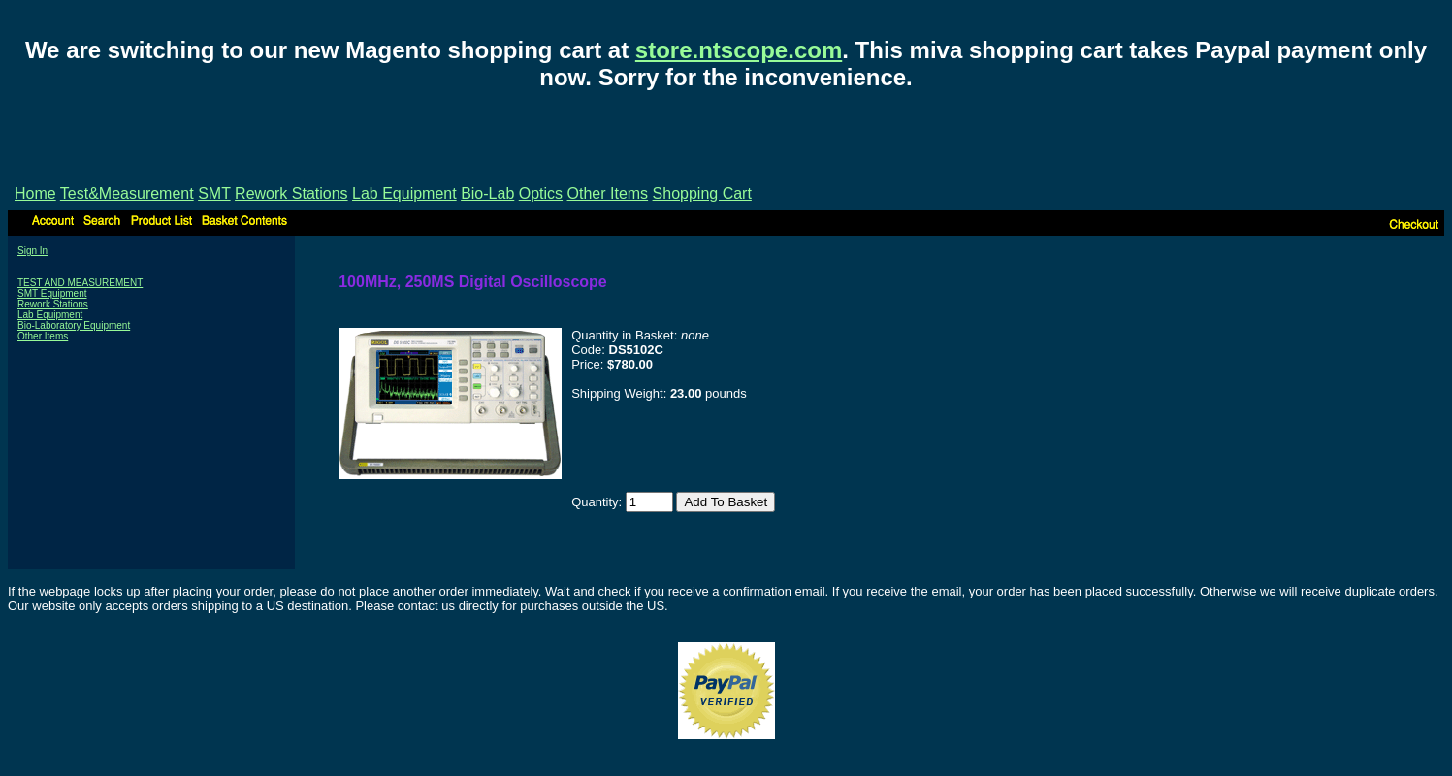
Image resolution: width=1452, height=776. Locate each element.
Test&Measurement (127, 193)
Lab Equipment (404, 193)
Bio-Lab (487, 193)
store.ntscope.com (738, 50)
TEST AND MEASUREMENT (80, 282)
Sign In (32, 250)
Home (35, 193)
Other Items (608, 193)
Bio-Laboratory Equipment (73, 325)
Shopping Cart (702, 193)
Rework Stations (291, 193)
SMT (214, 193)
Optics (541, 193)
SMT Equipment (52, 293)
